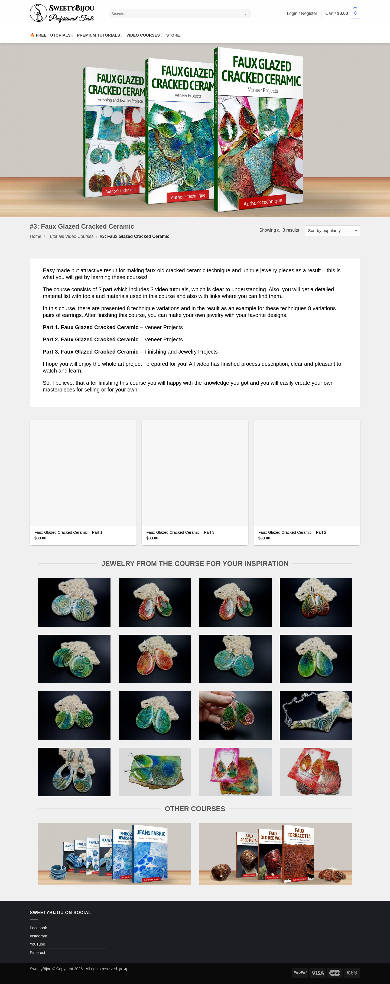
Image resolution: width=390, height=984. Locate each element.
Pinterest (37, 952)
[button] (342, 13)
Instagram (38, 936)
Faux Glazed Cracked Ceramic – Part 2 (292, 532)
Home (35, 236)
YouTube (37, 944)
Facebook (38, 928)
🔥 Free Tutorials (51, 35)
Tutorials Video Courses (71, 236)
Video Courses (144, 35)
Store (173, 35)
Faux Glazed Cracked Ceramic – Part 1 (68, 532)
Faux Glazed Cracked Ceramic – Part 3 (180, 532)
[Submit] (245, 13)
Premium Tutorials (99, 35)
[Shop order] (332, 230)
